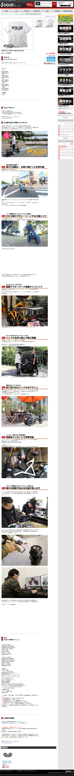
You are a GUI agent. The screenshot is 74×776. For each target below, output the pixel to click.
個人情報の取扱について (10, 770)
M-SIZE (22, 14)
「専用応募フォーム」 (13, 723)
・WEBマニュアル (62, 108)
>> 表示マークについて (50, 16)
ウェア (11, 14)
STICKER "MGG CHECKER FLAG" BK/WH (7, 763)
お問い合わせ (33, 770)
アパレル (6, 14)
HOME (2, 770)
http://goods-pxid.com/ (7, 118)
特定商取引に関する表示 (23, 770)
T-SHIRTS (16, 14)
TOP (2, 14)
